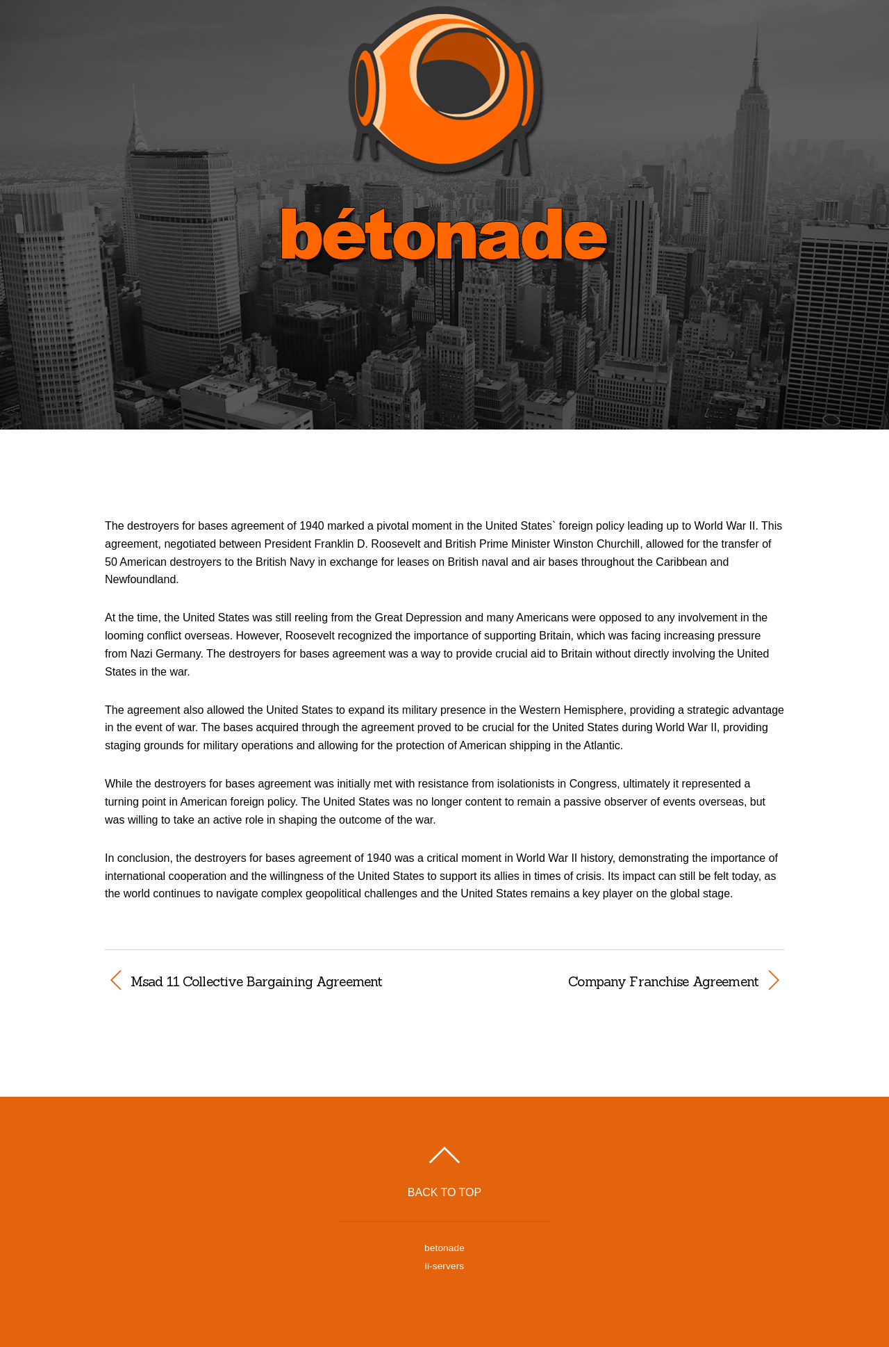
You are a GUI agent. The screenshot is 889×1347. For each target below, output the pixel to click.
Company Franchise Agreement (611, 981)
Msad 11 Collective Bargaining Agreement (256, 981)
